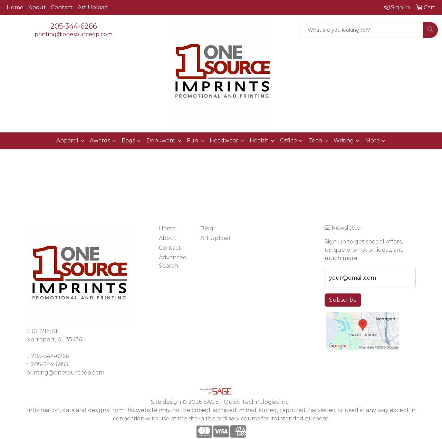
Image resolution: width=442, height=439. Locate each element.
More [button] (372, 140)
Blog (206, 228)
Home (15, 7)
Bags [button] (128, 140)
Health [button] (259, 140)
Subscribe (343, 300)
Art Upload (93, 7)
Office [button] (288, 140)
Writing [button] (344, 140)
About (37, 7)
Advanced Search (173, 261)
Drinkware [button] (160, 140)
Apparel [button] (67, 140)
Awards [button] (100, 140)
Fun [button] (192, 140)
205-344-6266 (73, 26)
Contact (62, 7)
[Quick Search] (361, 30)
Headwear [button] (224, 140)
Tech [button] (315, 140)
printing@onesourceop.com (74, 34)
